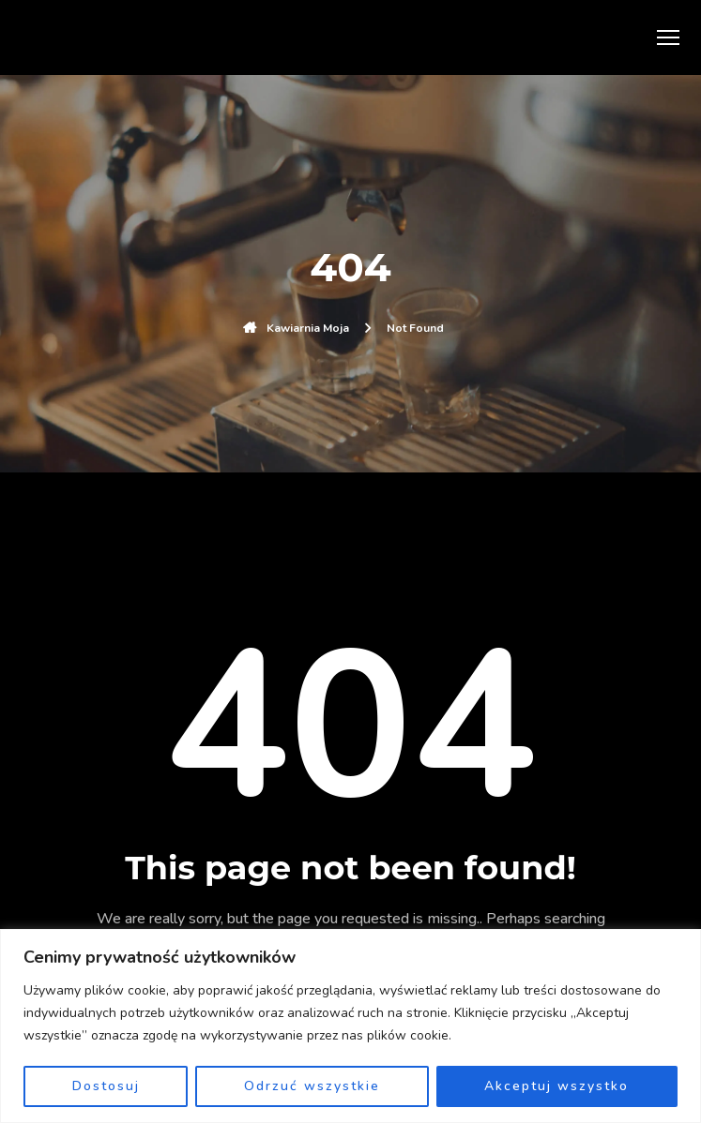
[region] (350, 1026)
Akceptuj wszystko (556, 1086)
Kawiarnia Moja (308, 328)
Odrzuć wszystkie (312, 1086)
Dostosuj (106, 1086)
